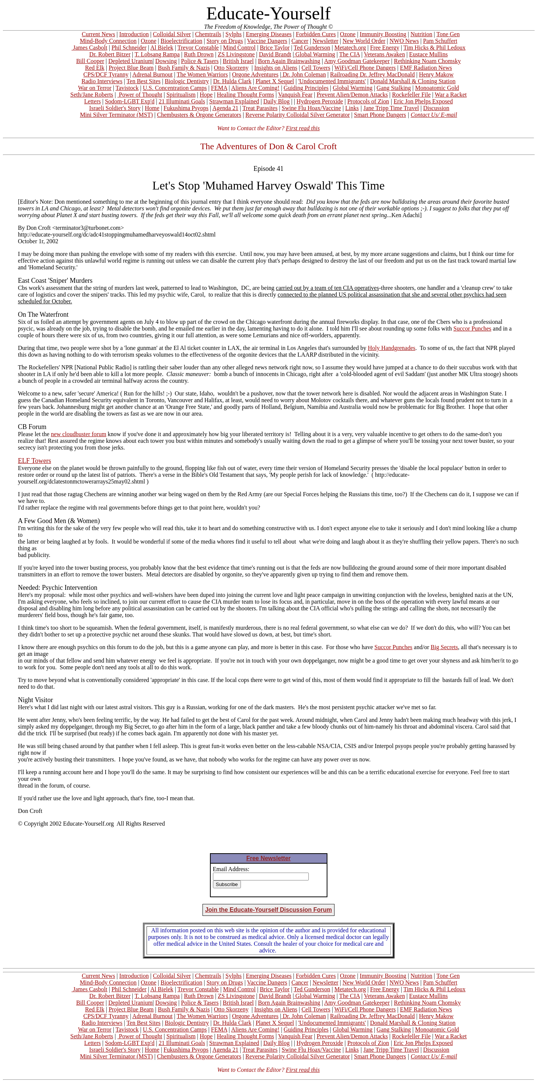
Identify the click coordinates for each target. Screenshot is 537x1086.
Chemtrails (208, 34)
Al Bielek (161, 47)
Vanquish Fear (295, 94)
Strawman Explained (234, 101)
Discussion (436, 108)
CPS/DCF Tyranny (106, 74)
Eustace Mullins (428, 54)
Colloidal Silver (172, 34)
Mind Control (239, 47)
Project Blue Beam (131, 68)
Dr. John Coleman (303, 74)
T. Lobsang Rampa (157, 54)
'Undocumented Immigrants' (332, 81)
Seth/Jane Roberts (91, 94)
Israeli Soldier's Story (115, 108)
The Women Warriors (202, 74)
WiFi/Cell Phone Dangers (365, 68)
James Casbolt (89, 47)
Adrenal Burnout (152, 74)
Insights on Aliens (276, 68)
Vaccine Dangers (267, 41)
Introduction (134, 34)
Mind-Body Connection (108, 41)
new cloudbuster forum (78, 434)
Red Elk (94, 68)
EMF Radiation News (426, 68)
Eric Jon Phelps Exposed (423, 101)
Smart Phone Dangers (380, 115)
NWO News (404, 41)
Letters (92, 101)
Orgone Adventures (255, 74)
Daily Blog (276, 101)
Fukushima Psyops (186, 108)
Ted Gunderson (311, 47)
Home (152, 108)
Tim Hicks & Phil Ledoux (434, 47)
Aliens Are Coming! (255, 88)
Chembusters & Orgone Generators (199, 115)
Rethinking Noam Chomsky (427, 61)
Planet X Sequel (274, 81)
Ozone (348, 34)
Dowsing (166, 61)
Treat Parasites (259, 108)
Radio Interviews (101, 81)
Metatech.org (350, 47)
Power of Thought (139, 94)
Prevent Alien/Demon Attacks (352, 94)
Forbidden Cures (316, 34)
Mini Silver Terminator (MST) (116, 115)
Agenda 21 (225, 108)
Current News (98, 34)
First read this (303, 128)
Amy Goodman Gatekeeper (357, 61)
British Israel (238, 61)
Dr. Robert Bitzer (110, 54)
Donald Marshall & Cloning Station (412, 81)
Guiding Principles (306, 88)
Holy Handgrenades (391, 348)
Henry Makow (436, 74)
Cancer (300, 41)
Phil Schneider (129, 47)
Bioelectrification (181, 41)
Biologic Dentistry (187, 81)
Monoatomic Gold (437, 88)
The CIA (349, 54)
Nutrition (422, 34)
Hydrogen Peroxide (319, 101)
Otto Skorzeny (231, 68)
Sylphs (234, 34)
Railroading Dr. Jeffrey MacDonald (372, 74)
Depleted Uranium (131, 61)
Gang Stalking (394, 88)
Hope (206, 94)
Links (352, 108)
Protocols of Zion (368, 101)
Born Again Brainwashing (289, 61)
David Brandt (275, 54)
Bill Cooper (90, 61)
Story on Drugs (225, 41)
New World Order (364, 41)
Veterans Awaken (384, 54)
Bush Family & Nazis (184, 68)
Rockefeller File (411, 94)
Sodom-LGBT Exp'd (129, 101)
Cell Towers (315, 68)
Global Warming (314, 54)
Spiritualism (180, 94)
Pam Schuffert (440, 41)
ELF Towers (34, 460)
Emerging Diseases (269, 34)
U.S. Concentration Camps (175, 88)
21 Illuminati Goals (181, 101)
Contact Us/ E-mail (434, 115)
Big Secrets (444, 647)
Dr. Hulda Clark (232, 81)
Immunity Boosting (383, 34)
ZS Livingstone (236, 54)
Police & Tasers (200, 61)
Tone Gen (447, 34)
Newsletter (325, 41)
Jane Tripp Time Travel (391, 108)
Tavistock (127, 88)
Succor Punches (472, 328)
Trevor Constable (198, 47)
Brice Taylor (275, 47)
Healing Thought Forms (245, 94)
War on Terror (95, 88)
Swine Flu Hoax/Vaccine (311, 108)
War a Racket (451, 94)
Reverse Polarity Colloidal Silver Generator (297, 115)
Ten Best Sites (143, 81)
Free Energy (384, 47)
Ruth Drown (199, 54)
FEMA (219, 88)
